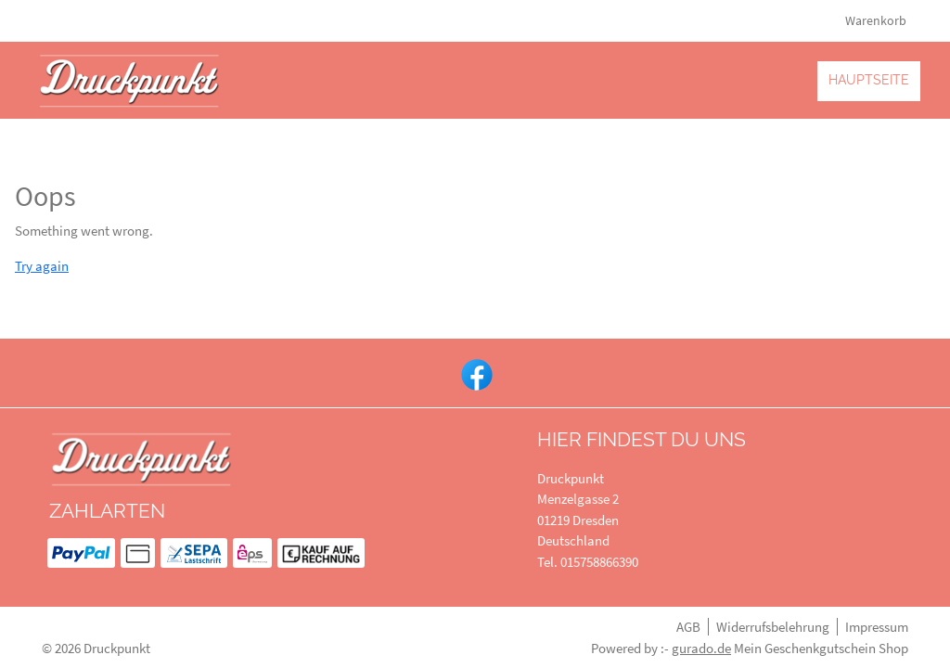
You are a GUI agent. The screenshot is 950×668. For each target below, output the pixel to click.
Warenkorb (877, 20)
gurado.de (701, 648)
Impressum (876, 627)
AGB (688, 627)
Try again (42, 266)
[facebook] (475, 373)
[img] (130, 80)
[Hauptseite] (868, 80)
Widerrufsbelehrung (772, 627)
